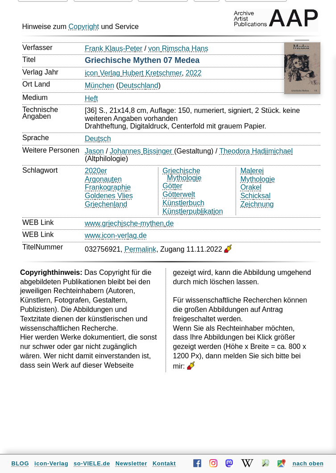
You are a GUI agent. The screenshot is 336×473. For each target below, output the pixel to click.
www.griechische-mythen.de (129, 223)
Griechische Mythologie (181, 174)
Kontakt (164, 463)
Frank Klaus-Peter (113, 48)
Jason (94, 151)
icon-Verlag (51, 463)
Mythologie (258, 179)
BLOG (20, 463)
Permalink (140, 249)
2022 (194, 73)
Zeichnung (257, 204)
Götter (172, 186)
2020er (96, 170)
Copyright (83, 26)
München (99, 85)
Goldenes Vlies (109, 195)
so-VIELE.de (92, 463)
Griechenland (106, 204)
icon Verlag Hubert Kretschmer (133, 73)
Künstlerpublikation (192, 211)
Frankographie (108, 187)
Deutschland (138, 85)
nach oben (308, 463)
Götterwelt (178, 194)
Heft (91, 98)
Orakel (251, 187)
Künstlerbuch (183, 203)
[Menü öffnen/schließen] (301, 47)
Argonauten (103, 179)
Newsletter (131, 463)
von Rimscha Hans (178, 48)
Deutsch (98, 138)
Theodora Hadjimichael (256, 151)
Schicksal (256, 195)
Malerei (252, 170)
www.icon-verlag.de (116, 235)
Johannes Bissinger (142, 151)
